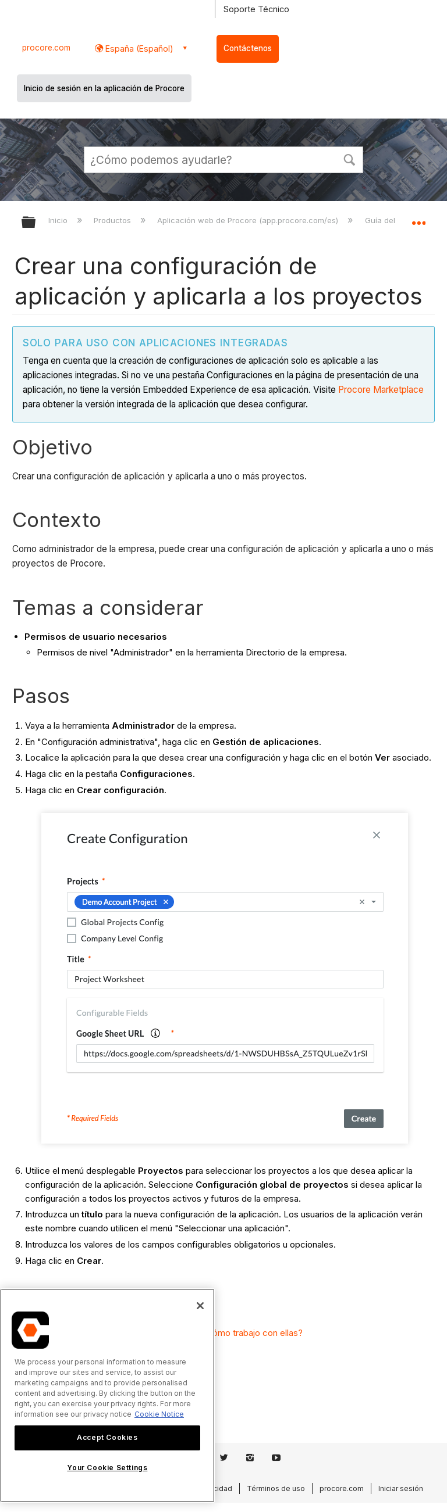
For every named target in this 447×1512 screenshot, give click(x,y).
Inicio (59, 220)
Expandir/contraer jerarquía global (36, 222)
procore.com (46, 47)
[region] (107, 1395)
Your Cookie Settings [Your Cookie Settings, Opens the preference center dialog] (107, 1467)
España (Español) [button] (138, 48)
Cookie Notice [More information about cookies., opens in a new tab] (159, 1414)
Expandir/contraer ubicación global (418, 218)
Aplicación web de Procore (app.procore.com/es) (248, 220)
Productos (113, 220)
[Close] (200, 1305)
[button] (349, 159)
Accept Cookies (107, 1437)
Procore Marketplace (381, 389)
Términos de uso (276, 1488)
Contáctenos (248, 48)
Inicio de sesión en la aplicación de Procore (104, 88)
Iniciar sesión (400, 1488)
